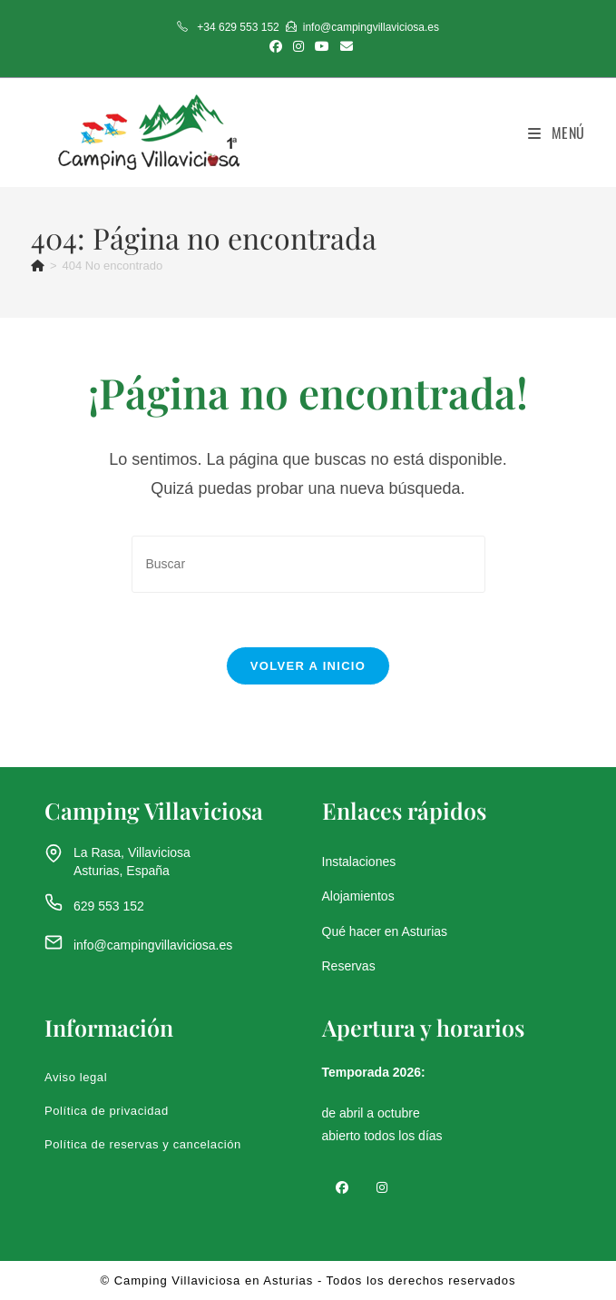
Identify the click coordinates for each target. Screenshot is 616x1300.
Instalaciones (359, 862)
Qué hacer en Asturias (385, 931)
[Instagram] (382, 1186)
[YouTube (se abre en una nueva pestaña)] (322, 46)
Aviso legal (75, 1078)
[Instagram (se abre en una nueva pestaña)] (298, 46)
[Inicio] (37, 265)
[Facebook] (342, 1186)
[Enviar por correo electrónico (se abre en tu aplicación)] (344, 46)
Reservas (349, 966)
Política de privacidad (106, 1111)
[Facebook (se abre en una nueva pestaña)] (276, 46)
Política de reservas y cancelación (142, 1145)
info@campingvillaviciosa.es (152, 946)
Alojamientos (358, 897)
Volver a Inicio (308, 667)
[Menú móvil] (556, 132)
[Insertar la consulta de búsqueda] (308, 564)
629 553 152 (108, 906)
